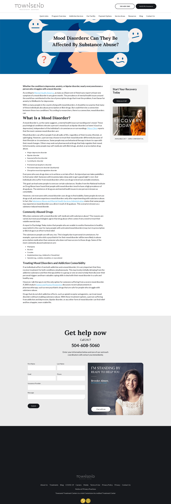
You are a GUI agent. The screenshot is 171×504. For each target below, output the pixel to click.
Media (85, 485)
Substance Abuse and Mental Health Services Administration (58, 201)
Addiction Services (76, 16)
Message (31, 393)
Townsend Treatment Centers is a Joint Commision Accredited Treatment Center (85, 493)
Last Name (60, 364)
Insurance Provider (34, 383)
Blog (141, 16)
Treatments (54, 485)
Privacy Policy (107, 485)
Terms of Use (95, 485)
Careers (79, 485)
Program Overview (59, 16)
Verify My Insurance (146, 6)
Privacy (117, 485)
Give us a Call (122, 101)
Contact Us (150, 16)
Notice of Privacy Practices (85, 489)
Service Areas (120, 16)
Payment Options (105, 16)
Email (29, 374)
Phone (59, 374)
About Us (44, 485)
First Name (31, 364)
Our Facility (90, 16)
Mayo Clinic (92, 128)
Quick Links (44, 16)
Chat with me (100, 409)
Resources (132, 16)
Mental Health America (44, 93)
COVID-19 (70, 485)
